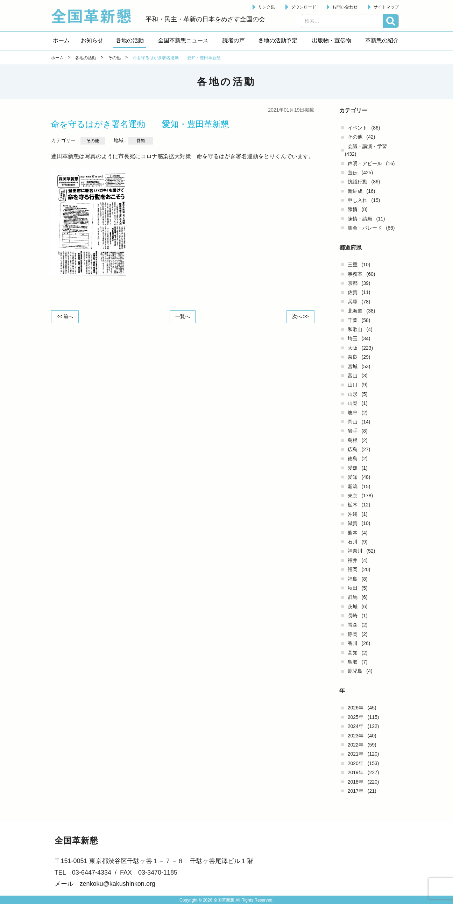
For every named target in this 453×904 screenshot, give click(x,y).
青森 (353, 625)
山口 (353, 384)
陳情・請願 (360, 219)
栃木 (353, 504)
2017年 (355, 791)
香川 (353, 643)
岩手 (353, 431)
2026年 (355, 707)
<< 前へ (65, 316)
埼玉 (353, 338)
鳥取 (353, 662)
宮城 (353, 366)
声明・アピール (365, 163)
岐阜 (353, 412)
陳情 (353, 209)
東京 (353, 495)
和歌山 (355, 329)
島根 (353, 440)
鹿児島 (355, 671)
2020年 (355, 763)
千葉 (353, 320)
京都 (353, 283)
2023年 (355, 735)
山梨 (353, 403)
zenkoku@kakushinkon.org (117, 883)
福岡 (353, 569)
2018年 (355, 782)
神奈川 (355, 551)
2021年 (355, 754)
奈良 (353, 357)
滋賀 (353, 523)
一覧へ (182, 316)
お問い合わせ (345, 7)
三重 (353, 264)
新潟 (353, 486)
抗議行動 (357, 181)
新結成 (355, 191)
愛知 (353, 477)
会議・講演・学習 (367, 146)
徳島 (353, 458)
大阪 (353, 348)
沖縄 (353, 514)
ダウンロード (303, 7)
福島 (353, 579)
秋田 (353, 588)
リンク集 (266, 7)
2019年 (355, 772)
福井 (353, 560)
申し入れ (357, 200)
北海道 (355, 311)
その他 (355, 137)
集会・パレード (365, 228)
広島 (353, 449)
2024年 (355, 726)
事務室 (355, 274)
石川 (353, 542)
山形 (353, 394)
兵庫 (353, 301)
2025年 (355, 717)
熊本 (353, 532)
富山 (353, 375)
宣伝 (353, 172)
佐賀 (353, 292)
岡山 (353, 422)
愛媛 (353, 468)
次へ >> (299, 316)
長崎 (353, 615)
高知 (353, 653)
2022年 (355, 745)
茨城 (353, 606)
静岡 (353, 634)
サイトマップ (386, 7)
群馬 (353, 597)
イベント (357, 128)
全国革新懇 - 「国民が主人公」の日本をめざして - (95, 16)
